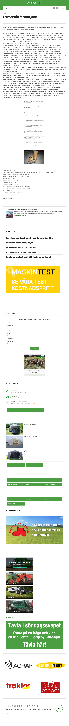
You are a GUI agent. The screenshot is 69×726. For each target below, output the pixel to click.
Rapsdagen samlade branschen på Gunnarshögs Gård (29, 238)
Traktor (10, 333)
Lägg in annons (30, 464)
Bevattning (10, 338)
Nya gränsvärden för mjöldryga (19, 243)
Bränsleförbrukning (12, 484)
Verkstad (10, 328)
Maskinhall (10, 325)
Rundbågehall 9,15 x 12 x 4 (34, 442)
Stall (9, 322)
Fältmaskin (10, 335)
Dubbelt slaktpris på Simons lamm (21, 248)
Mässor (28, 484)
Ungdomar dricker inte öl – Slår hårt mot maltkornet (28, 257)
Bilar (46, 499)
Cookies (7, 713)
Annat (9, 343)
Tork (9, 330)
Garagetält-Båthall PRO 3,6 (34, 429)
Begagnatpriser (11, 479)
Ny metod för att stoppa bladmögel (21, 252)
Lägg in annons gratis (31, 410)
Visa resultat (34, 350)
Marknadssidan (48, 479)
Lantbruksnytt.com (22, 706)
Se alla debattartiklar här (21, 215)
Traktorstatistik (30, 479)
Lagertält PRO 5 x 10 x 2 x (34, 454)
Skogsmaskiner (11, 503)
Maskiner (28, 499)
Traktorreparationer (50, 484)
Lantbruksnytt (9, 617)
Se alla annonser (12, 410)
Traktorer (10, 499)
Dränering (10, 341)
